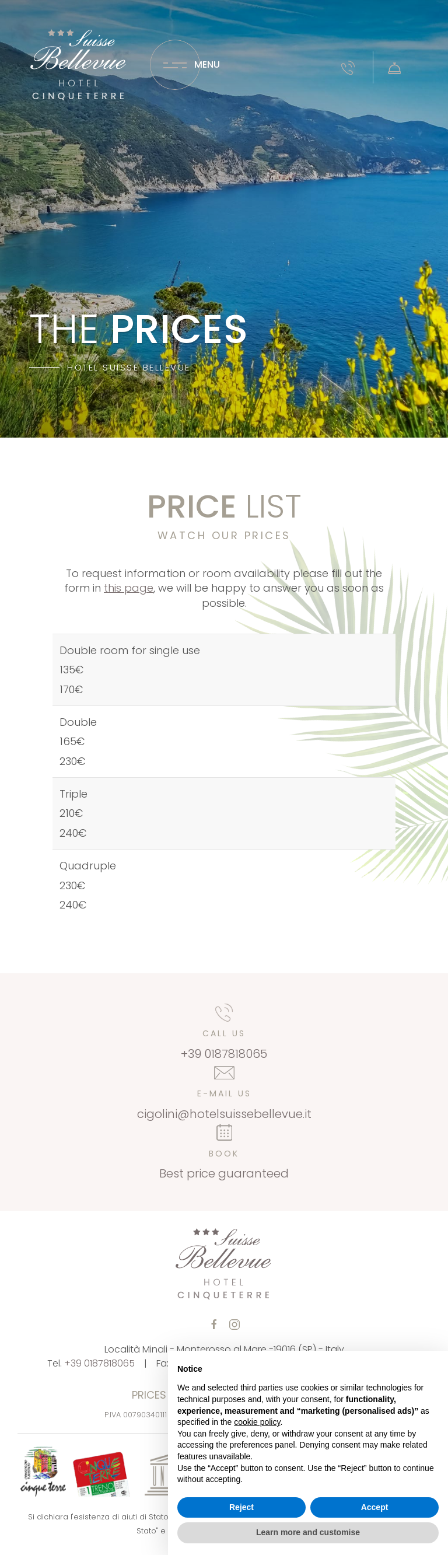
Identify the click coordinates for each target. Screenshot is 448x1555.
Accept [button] (374, 1507)
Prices (149, 1395)
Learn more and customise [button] (308, 1532)
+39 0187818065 (99, 1363)
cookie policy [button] (257, 1422)
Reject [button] (241, 1507)
